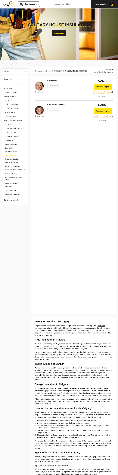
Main (3, 64)
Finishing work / (58, 71)
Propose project (102, 87)
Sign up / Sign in (104, 4)
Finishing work (10, 64)
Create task (59, 33)
